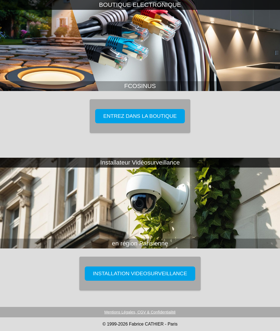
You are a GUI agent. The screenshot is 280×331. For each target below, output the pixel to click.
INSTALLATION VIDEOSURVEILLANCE (140, 273)
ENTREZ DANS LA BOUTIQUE (140, 116)
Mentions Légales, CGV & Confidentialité (140, 312)
